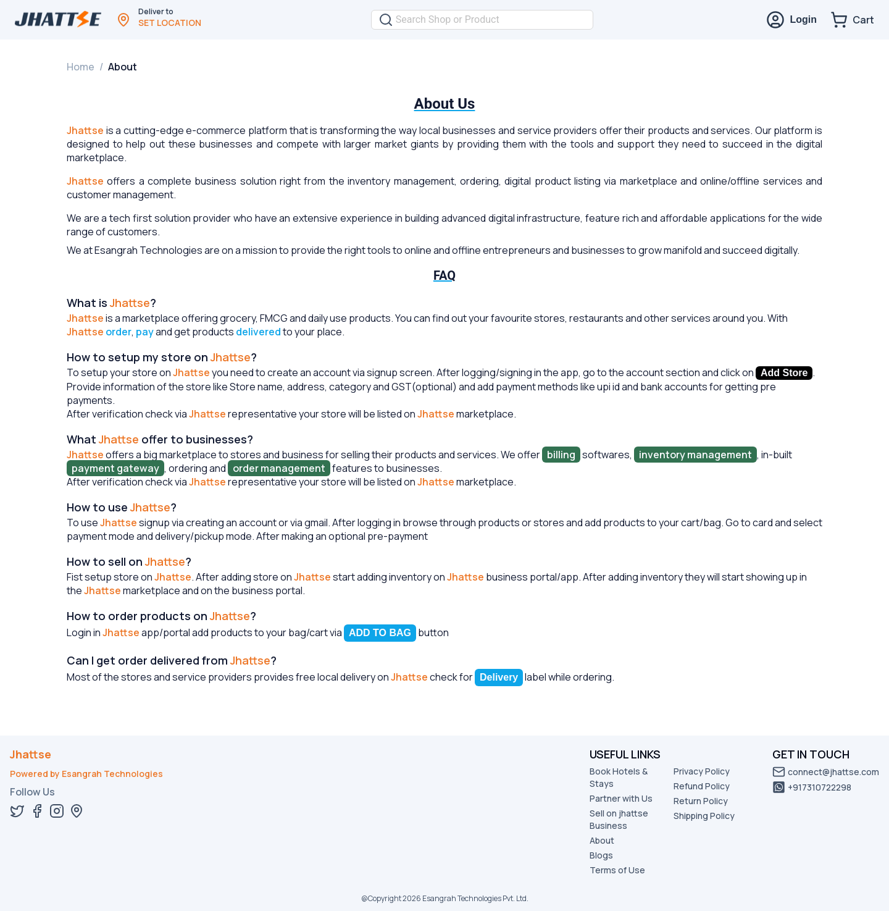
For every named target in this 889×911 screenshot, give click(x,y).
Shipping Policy (704, 815)
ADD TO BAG (380, 633)
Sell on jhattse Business (619, 819)
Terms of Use (617, 870)
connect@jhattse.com (825, 771)
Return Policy (701, 801)
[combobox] (491, 19)
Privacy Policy (702, 771)
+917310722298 (811, 787)
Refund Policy (702, 786)
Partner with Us (621, 798)
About (602, 840)
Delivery (499, 677)
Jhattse (30, 754)
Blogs (601, 855)
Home (80, 66)
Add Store (784, 372)
